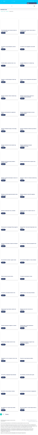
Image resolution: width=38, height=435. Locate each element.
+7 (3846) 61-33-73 (7, 1)
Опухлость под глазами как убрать (26, 358)
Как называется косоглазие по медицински (28, 391)
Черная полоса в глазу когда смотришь (27, 292)
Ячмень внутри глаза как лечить (7, 276)
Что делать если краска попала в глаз (8, 292)
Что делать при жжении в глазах (26, 276)
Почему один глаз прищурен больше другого (9, 227)
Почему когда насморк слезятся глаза (8, 341)
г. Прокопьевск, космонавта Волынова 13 (20, 1)
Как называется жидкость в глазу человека (28, 259)
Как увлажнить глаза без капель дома (27, 374)
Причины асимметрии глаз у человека (8, 210)
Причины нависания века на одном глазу (27, 161)
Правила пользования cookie (32, 421)
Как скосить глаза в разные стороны (8, 391)
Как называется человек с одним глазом (8, 259)
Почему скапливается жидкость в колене (8, 325)
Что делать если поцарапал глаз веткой (27, 46)
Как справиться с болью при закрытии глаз (28, 243)
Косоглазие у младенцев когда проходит (8, 374)
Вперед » (7, 414)
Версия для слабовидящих (31, 3)
